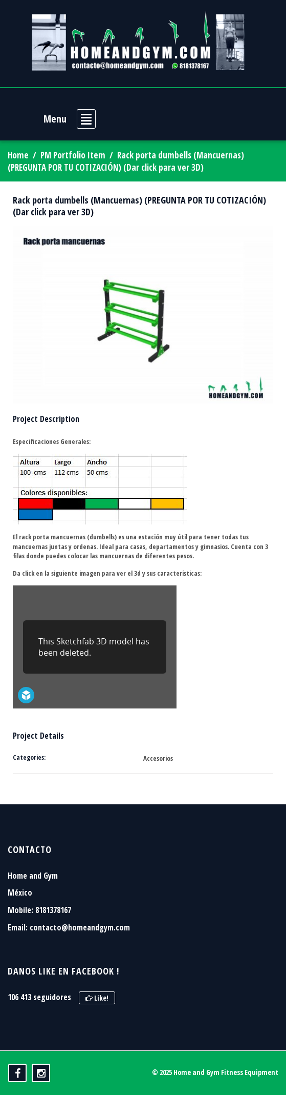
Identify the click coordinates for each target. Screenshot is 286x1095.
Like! (96, 998)
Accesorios (158, 758)
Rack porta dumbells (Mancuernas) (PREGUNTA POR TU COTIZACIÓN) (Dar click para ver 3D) (139, 206)
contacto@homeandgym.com (80, 927)
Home (18, 155)
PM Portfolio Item (72, 155)
